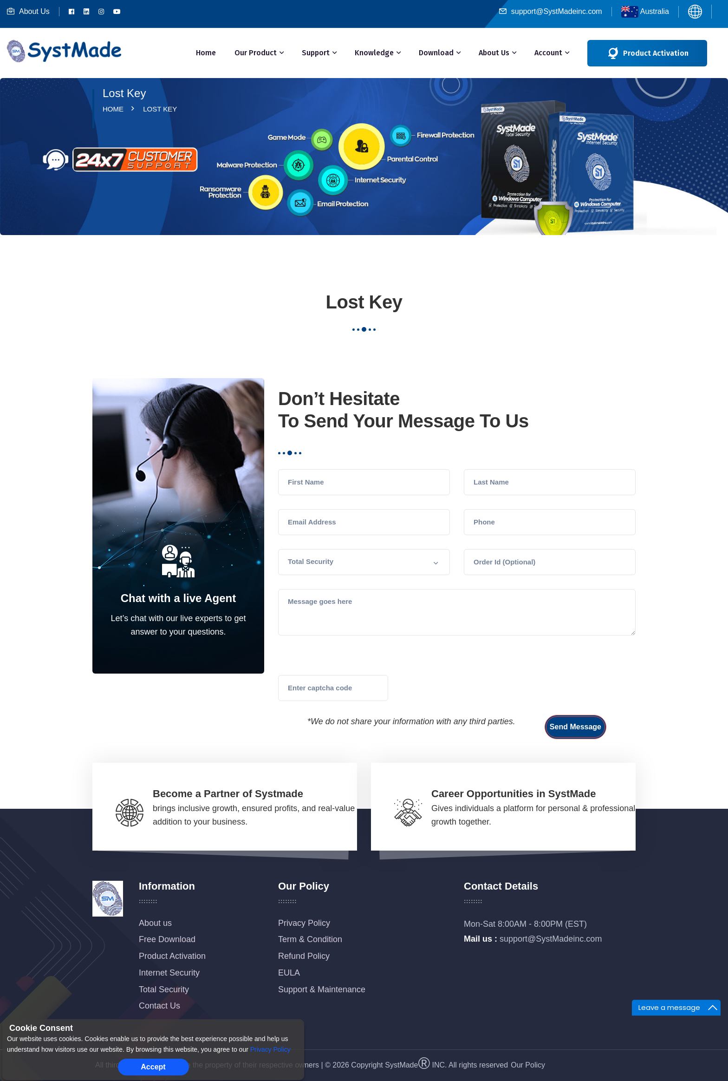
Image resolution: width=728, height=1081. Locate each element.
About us (155, 923)
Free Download (167, 939)
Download (436, 52)
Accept (153, 1067)
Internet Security (169, 972)
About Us (28, 11)
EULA (289, 972)
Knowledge (374, 52)
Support (316, 52)
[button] (364, 562)
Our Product (255, 52)
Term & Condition (310, 939)
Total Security (164, 989)
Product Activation (172, 956)
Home (206, 52)
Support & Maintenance (321, 989)
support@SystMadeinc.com (550, 11)
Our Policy (528, 1065)
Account (548, 52)
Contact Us (159, 1005)
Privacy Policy (304, 923)
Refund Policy (304, 956)
